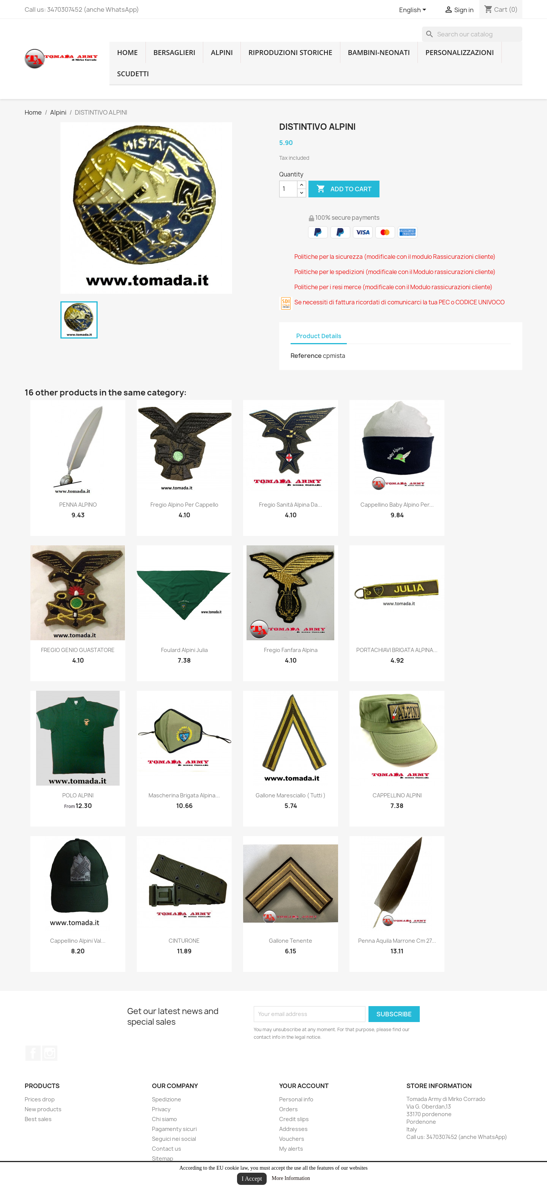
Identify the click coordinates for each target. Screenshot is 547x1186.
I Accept (252, 1178)
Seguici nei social (174, 1138)
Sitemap (162, 1158)
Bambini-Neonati (379, 52)
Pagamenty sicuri (174, 1128)
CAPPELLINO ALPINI (397, 795)
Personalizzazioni (459, 52)
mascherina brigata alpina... (184, 795)
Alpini (222, 52)
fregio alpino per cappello (184, 504)
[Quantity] (288, 189)
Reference (306, 355)
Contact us (166, 1148)
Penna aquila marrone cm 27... (397, 940)
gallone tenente (290, 940)
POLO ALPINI (77, 795)
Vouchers (291, 1138)
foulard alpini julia (184, 650)
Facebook (33, 1053)
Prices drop (40, 1099)
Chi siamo (164, 1119)
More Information (291, 1178)
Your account (304, 1086)
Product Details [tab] (318, 336)
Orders (288, 1109)
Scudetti (133, 73)
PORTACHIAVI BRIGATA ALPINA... (397, 650)
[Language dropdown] (414, 10)
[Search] (472, 34)
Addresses (293, 1128)
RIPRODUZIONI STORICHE (290, 52)
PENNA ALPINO (78, 504)
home (127, 52)
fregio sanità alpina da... (290, 504)
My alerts (291, 1148)
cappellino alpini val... (78, 940)
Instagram (49, 1053)
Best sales (38, 1119)
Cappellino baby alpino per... (397, 504)
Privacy (161, 1109)
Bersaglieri (174, 52)
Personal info (296, 1099)
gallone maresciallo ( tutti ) (291, 795)
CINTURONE (184, 940)
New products (43, 1109)
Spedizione (166, 1099)
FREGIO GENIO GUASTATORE (78, 650)
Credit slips (294, 1119)
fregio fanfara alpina (291, 650)
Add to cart (344, 189)
